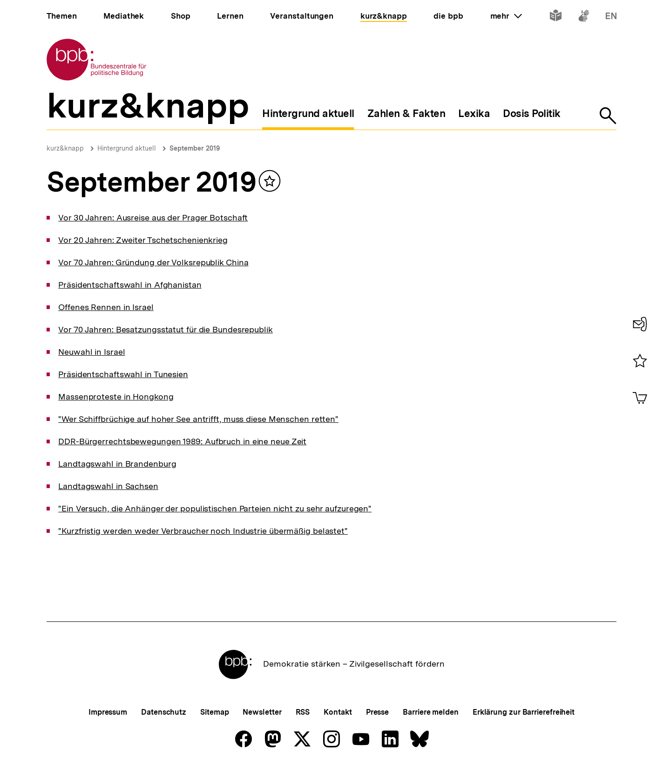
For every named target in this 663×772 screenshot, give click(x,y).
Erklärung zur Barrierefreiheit (524, 712)
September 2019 (194, 148)
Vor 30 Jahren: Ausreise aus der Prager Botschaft (153, 217)
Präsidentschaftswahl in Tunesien (123, 374)
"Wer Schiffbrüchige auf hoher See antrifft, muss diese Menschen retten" (198, 419)
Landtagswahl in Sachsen (108, 486)
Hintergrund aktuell (126, 148)
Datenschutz (163, 712)
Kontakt (338, 712)
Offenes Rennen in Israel (106, 307)
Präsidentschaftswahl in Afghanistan (130, 285)
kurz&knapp (65, 148)
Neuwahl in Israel (91, 352)
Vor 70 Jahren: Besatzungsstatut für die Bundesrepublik (165, 329)
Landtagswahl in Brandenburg (117, 464)
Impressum (107, 712)
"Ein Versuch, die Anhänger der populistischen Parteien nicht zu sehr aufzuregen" (215, 508)
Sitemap (214, 712)
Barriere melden (431, 712)
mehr (506, 16)
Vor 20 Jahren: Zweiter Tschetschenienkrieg (143, 240)
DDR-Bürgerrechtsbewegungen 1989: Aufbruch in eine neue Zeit (182, 441)
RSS (303, 712)
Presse (377, 712)
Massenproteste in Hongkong (115, 396)
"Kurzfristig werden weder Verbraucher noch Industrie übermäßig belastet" (203, 531)
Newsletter (262, 712)
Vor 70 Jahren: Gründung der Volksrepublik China (153, 262)
